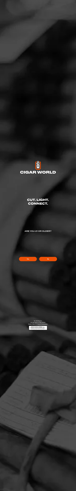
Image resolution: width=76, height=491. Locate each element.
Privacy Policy (31, 324)
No (48, 259)
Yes (28, 259)
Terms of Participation (42, 324)
